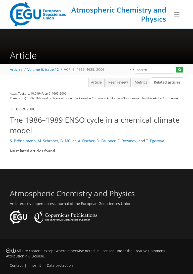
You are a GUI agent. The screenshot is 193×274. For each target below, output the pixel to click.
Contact (16, 265)
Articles (16, 69)
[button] (132, 69)
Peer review (118, 82)
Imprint (34, 265)
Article (96, 82)
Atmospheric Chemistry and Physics (118, 14)
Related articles (167, 82)
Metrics (141, 82)
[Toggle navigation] (176, 14)
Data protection (60, 265)
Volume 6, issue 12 (43, 69)
